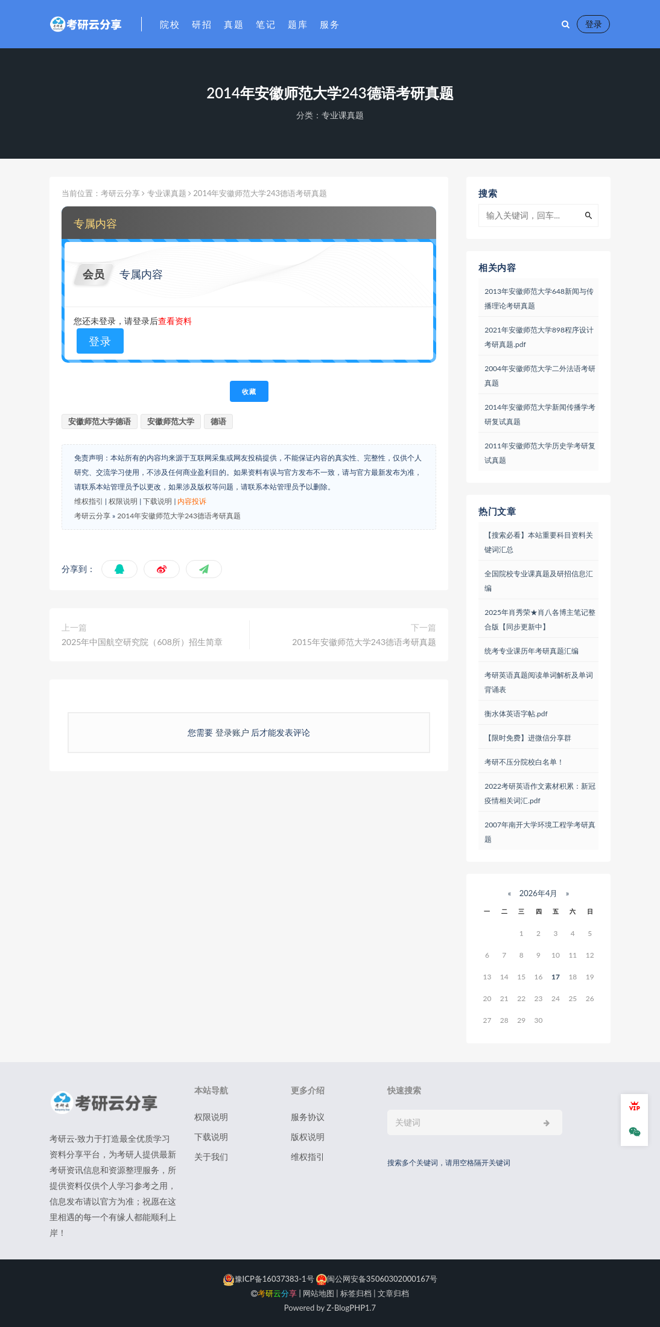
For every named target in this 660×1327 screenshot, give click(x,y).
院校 (170, 24)
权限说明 (123, 501)
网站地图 (318, 1293)
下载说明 (157, 501)
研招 (202, 24)
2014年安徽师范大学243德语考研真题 (179, 515)
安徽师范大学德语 (99, 421)
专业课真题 (343, 115)
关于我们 (211, 1156)
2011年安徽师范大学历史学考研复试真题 (539, 453)
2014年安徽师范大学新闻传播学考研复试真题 (539, 414)
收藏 (249, 391)
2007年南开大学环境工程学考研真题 (539, 832)
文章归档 (393, 1293)
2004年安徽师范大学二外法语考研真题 (539, 375)
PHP (357, 1308)
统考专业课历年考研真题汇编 (531, 650)
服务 (330, 24)
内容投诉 (191, 501)
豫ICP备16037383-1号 (268, 1279)
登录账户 (232, 732)
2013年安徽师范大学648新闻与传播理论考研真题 (539, 298)
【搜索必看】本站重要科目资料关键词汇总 (538, 542)
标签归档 (356, 1293)
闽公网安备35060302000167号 (376, 1279)
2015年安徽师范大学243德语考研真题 (364, 642)
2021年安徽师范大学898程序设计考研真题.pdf (539, 337)
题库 (298, 24)
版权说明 (308, 1136)
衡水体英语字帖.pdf (515, 713)
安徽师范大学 (170, 421)
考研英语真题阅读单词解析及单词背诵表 (538, 682)
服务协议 (308, 1117)
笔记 (266, 24)
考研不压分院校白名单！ (524, 761)
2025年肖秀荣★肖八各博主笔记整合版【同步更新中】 (539, 619)
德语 (218, 421)
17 (555, 976)
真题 (234, 24)
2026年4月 (538, 893)
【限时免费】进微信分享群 (527, 737)
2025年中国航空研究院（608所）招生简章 (142, 642)
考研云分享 (120, 193)
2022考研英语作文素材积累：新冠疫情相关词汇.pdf (539, 793)
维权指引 (88, 501)
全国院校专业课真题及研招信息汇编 (538, 581)
